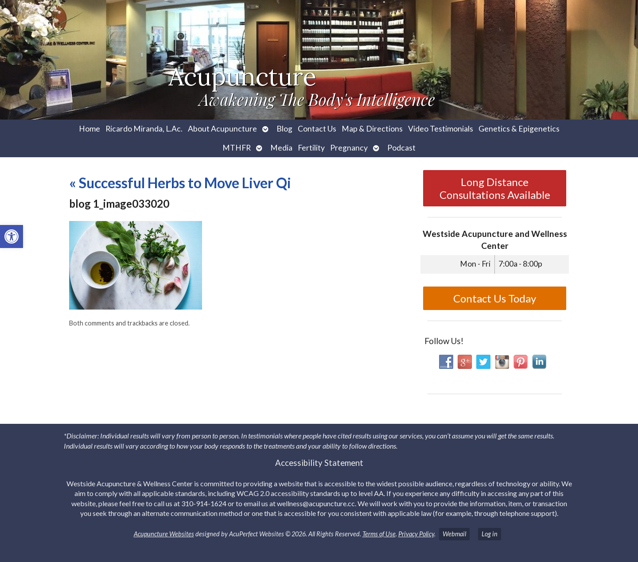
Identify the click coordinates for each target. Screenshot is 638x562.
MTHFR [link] (236, 147)
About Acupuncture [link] (222, 128)
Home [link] (89, 128)
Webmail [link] (454, 534)
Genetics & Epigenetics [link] (519, 128)
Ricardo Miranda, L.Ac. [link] (144, 128)
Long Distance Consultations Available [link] (495, 188)
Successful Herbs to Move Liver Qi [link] (180, 182)
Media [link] (281, 147)
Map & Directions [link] (372, 128)
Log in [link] (490, 534)
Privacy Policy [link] (416, 534)
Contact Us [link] (317, 128)
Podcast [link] (401, 147)
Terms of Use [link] (379, 534)
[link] (11, 236)
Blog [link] (284, 128)
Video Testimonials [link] (440, 128)
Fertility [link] (311, 147)
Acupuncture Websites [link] (164, 534)
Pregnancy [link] (349, 147)
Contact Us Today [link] (494, 298)
